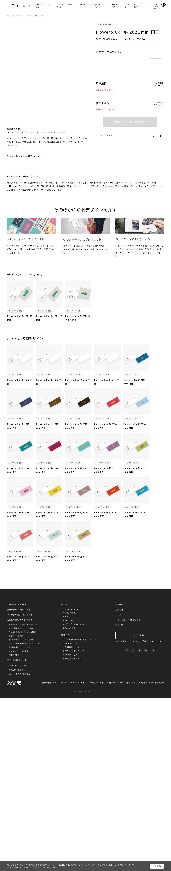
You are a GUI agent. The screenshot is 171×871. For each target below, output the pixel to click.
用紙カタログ (115, 5)
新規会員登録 (137, 5)
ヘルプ (127, 5)
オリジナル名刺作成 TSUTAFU (18, 16)
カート (163, 5)
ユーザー (156, 5)
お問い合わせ (106, 135)
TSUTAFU (21, 5)
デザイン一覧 (38, 16)
